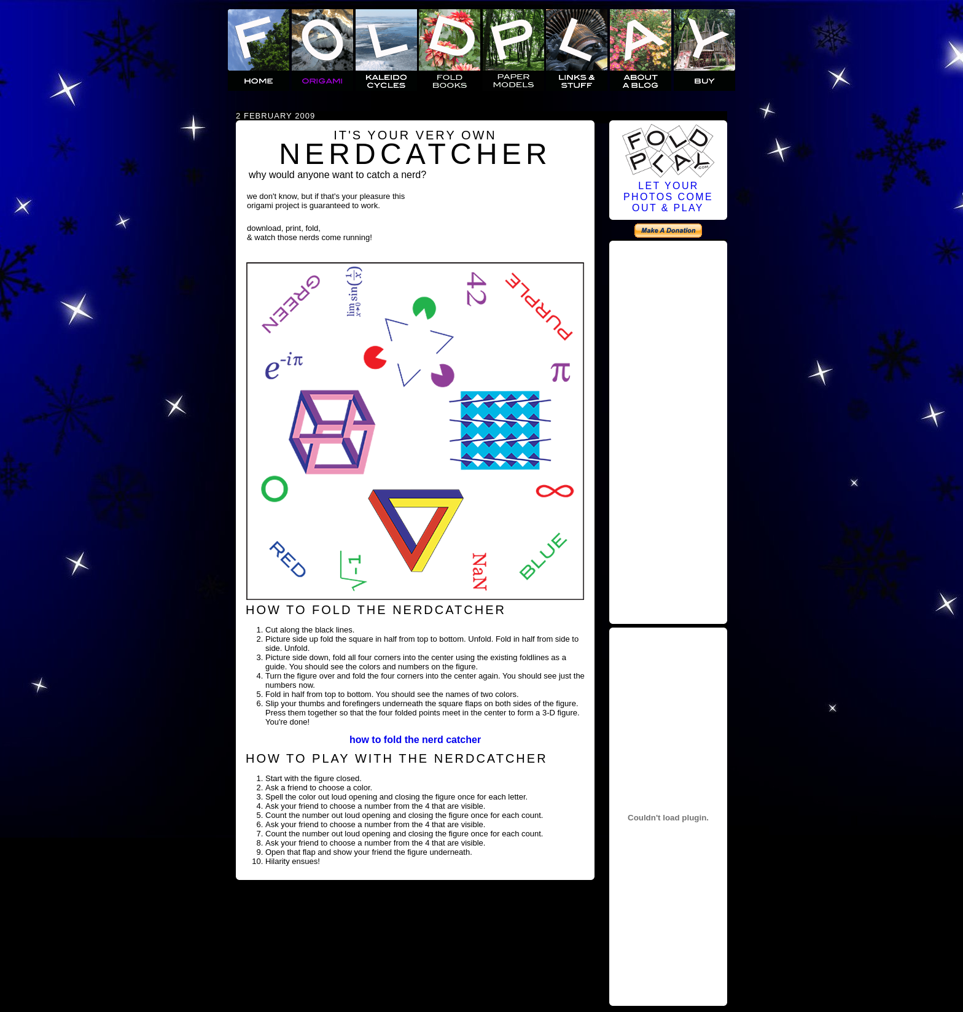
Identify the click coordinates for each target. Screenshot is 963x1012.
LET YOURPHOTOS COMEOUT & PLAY (668, 197)
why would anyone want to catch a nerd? (337, 174)
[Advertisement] (668, 430)
